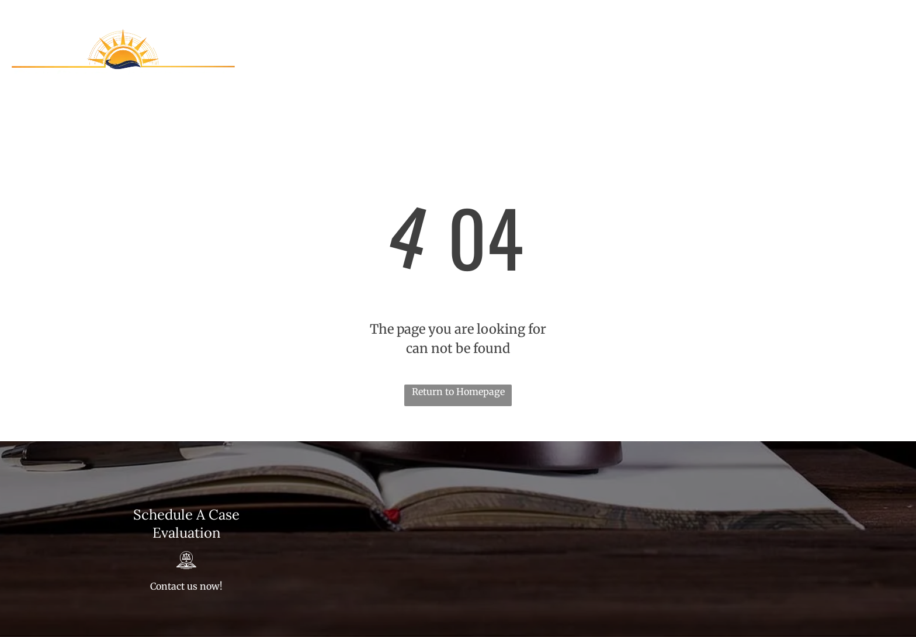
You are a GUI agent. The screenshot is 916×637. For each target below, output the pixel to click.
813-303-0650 (752, 13)
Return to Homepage (458, 391)
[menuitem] (445, 57)
